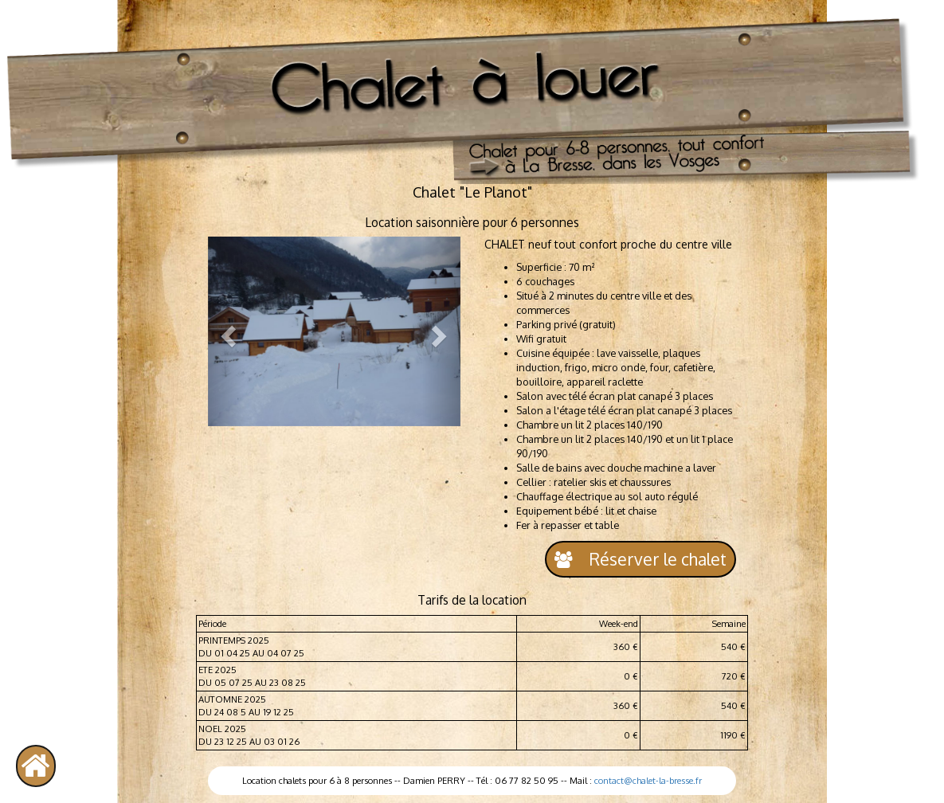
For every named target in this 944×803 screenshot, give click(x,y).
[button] (227, 331)
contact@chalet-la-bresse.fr (648, 780)
